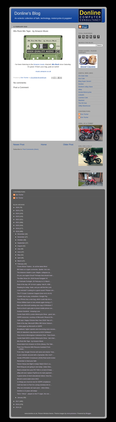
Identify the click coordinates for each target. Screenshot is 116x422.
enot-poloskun (71, 413)
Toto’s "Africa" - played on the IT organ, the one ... (34, 394)
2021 (17, 222)
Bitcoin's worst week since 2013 (28, 379)
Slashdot (81, 100)
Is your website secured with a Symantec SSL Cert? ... (35, 355)
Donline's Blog (27, 13)
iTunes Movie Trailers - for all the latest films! (32, 266)
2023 (17, 216)
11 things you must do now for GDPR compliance (34, 382)
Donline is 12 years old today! (27, 391)
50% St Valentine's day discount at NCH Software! (34, 332)
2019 (17, 228)
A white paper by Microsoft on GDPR (29, 326)
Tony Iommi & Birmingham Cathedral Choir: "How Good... (36, 335)
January (20, 397)
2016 (17, 404)
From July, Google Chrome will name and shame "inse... (36, 352)
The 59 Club (82, 103)
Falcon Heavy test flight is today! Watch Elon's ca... (34, 364)
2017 (17, 401)
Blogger (88, 413)
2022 (17, 219)
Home (44, 144)
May (19, 255)
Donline (81, 84)
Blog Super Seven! (84, 81)
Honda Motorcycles (85, 92)
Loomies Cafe (83, 97)
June (19, 252)
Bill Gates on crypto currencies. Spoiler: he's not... (34, 269)
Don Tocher (84, 114)
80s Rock (55, 64)
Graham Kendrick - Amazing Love (28, 311)
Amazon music (38, 64)
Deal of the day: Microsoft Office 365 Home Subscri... (35, 323)
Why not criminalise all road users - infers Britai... (33, 388)
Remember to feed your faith (26, 361)
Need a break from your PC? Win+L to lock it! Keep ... (35, 370)
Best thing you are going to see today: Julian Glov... (34, 367)
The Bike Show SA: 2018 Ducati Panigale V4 (32, 278)
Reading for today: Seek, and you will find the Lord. (34, 287)
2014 (17, 407)
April (19, 258)
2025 (17, 210)
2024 (17, 213)
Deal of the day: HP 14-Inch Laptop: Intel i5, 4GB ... (34, 284)
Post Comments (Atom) (31, 149)
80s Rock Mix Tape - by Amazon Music (30, 341)
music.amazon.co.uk (43, 71)
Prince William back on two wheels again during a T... (35, 302)
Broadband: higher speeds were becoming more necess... (36, 329)
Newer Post (18, 144)
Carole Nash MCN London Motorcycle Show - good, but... (36, 314)
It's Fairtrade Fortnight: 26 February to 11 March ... (34, 281)
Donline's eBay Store (85, 87)
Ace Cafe (81, 78)
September (21, 243)
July (19, 249)
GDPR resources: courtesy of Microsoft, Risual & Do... (35, 317)
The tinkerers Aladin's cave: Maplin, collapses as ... (34, 272)
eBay (80, 89)
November (21, 237)
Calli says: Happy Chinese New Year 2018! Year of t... (35, 320)
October (20, 240)
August (20, 246)
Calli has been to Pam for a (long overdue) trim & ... (34, 385)
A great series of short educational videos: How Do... (35, 376)
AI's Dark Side (83, 76)
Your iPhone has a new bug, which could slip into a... (35, 299)
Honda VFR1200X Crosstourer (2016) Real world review (36, 358)
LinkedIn (81, 95)
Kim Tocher (84, 117)
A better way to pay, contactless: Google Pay (32, 296)
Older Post (68, 144)
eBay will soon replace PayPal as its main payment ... (35, 373)
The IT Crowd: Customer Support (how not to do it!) (34, 293)
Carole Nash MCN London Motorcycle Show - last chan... (36, 338)
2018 (17, 231)
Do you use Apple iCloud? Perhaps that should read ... (35, 275)
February (20, 264)
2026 (17, 207)
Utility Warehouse (84, 106)
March (19, 261)
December (21, 234)
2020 (17, 225)
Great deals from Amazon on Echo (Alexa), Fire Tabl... (35, 344)
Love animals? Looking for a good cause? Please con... (36, 290)
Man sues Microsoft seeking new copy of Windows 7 (35, 305)
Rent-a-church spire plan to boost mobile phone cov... (35, 308)
